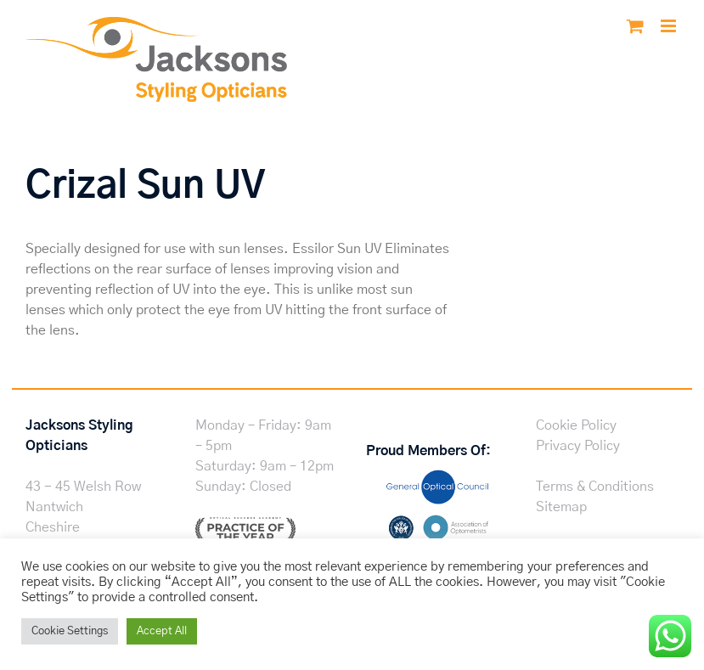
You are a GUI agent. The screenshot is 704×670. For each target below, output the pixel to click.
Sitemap (561, 507)
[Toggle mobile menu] (670, 26)
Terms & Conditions (595, 486)
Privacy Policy (578, 446)
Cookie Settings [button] (69, 631)
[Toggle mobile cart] (635, 26)
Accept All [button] (162, 631)
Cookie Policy (576, 425)
